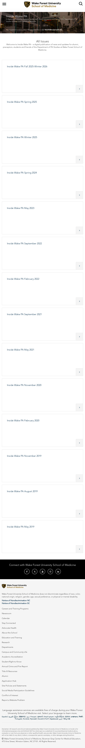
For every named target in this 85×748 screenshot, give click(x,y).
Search (80, 2)
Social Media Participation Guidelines (18, 690)
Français (33, 717)
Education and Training (12, 637)
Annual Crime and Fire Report (15, 666)
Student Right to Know (11, 661)
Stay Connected (9, 623)
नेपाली (80, 717)
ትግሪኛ (46, 719)
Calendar (6, 618)
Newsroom (6, 613)
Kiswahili (41, 719)
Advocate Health (9, 628)
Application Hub (9, 681)
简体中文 (22, 717)
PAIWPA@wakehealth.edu (53, 30)
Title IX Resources (9, 671)
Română (26, 719)
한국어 (67, 717)
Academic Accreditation (12, 657)
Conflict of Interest (10, 695)
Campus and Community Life (14, 652)
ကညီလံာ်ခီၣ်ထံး (59, 717)
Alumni (5, 676)
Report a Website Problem (13, 700)
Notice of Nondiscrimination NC (16, 600)
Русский (33, 719)
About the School (9, 633)
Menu (4, 2)
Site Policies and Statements (14, 686)
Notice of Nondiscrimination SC (16, 603)
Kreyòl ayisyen (49, 717)
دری (28, 717)
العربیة (11, 717)
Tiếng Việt (66, 719)
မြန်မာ (16, 717)
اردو (60, 719)
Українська (54, 719)
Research (6, 642)
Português (18, 719)
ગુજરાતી (40, 717)
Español (5, 717)
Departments (7, 647)
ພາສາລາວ (74, 717)
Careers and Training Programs (15, 608)
